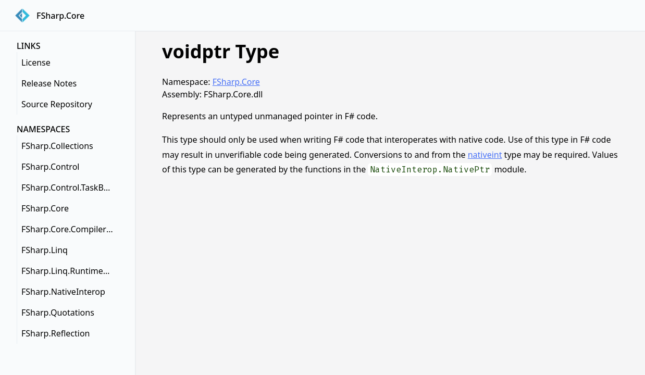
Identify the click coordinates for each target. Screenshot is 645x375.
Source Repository (56, 104)
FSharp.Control (50, 166)
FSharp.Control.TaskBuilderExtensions (69, 187)
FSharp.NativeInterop (63, 291)
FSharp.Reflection (55, 333)
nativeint (485, 154)
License (36, 62)
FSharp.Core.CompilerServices (69, 229)
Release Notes (49, 83)
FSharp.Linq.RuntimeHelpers (69, 271)
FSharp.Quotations (57, 312)
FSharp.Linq (44, 250)
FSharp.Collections (57, 146)
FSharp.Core (45, 208)
